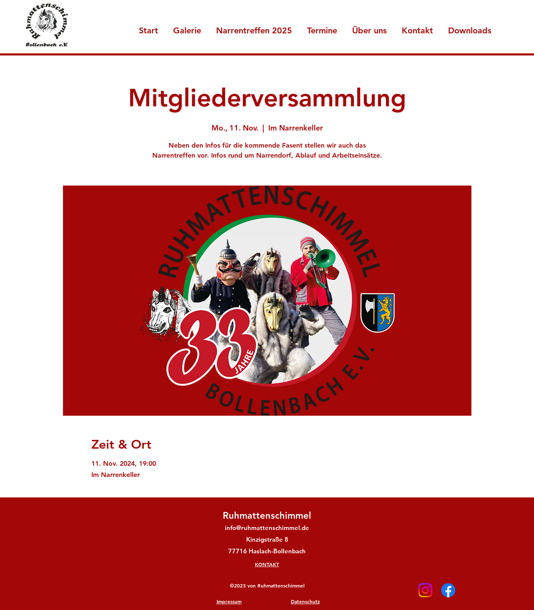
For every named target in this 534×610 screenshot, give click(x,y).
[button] (369, 27)
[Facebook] (448, 590)
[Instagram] (425, 590)
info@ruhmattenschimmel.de (267, 528)
